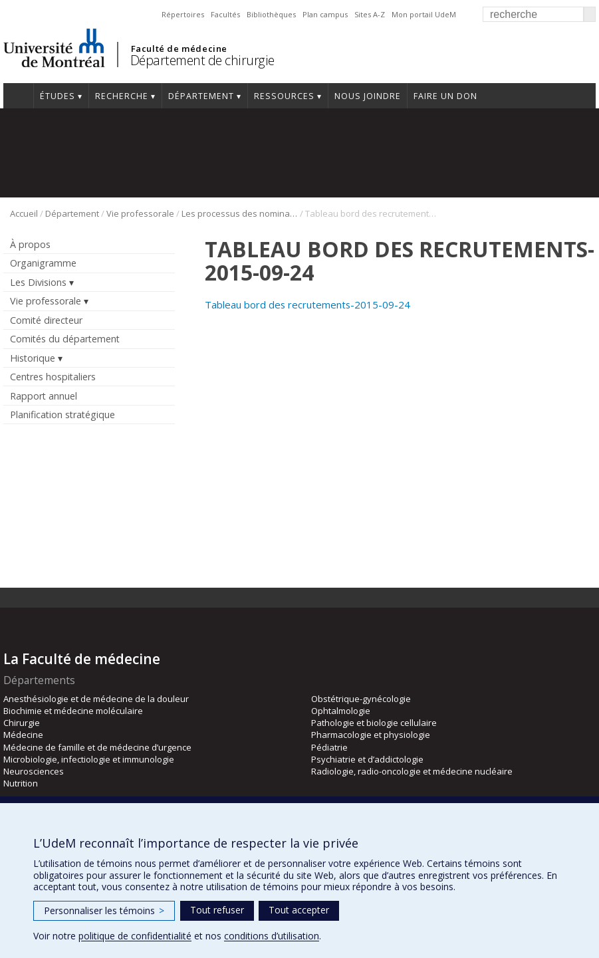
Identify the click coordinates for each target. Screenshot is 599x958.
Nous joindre (367, 96)
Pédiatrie (329, 747)
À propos (30, 244)
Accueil (24, 213)
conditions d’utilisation (271, 935)
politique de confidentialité (134, 935)
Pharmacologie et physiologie (370, 735)
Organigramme (43, 263)
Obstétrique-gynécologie (361, 699)
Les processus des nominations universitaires (239, 213)
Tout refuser (217, 909)
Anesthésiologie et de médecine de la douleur (96, 699)
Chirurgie (21, 723)
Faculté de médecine (179, 49)
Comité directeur (46, 320)
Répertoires (183, 14)
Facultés (225, 14)
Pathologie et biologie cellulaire (374, 723)
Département (201, 96)
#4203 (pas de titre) (18, 95)
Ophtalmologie (340, 711)
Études (57, 96)
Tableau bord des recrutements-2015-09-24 (307, 304)
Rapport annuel (43, 396)
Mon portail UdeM (424, 14)
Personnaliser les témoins (104, 910)
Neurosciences (33, 771)
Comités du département (65, 338)
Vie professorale (140, 213)
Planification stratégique (62, 414)
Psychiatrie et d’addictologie (367, 759)
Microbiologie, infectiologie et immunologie (88, 759)
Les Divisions (38, 282)
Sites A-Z (369, 14)
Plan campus (325, 14)
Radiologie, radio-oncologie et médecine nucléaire (412, 771)
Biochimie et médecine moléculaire (73, 711)
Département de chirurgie (202, 60)
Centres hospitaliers (53, 376)
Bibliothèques (271, 14)
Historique (32, 358)
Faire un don (445, 96)
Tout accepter (299, 909)
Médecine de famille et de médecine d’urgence (97, 747)
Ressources (284, 96)
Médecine (23, 735)
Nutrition (20, 783)
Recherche (121, 96)
